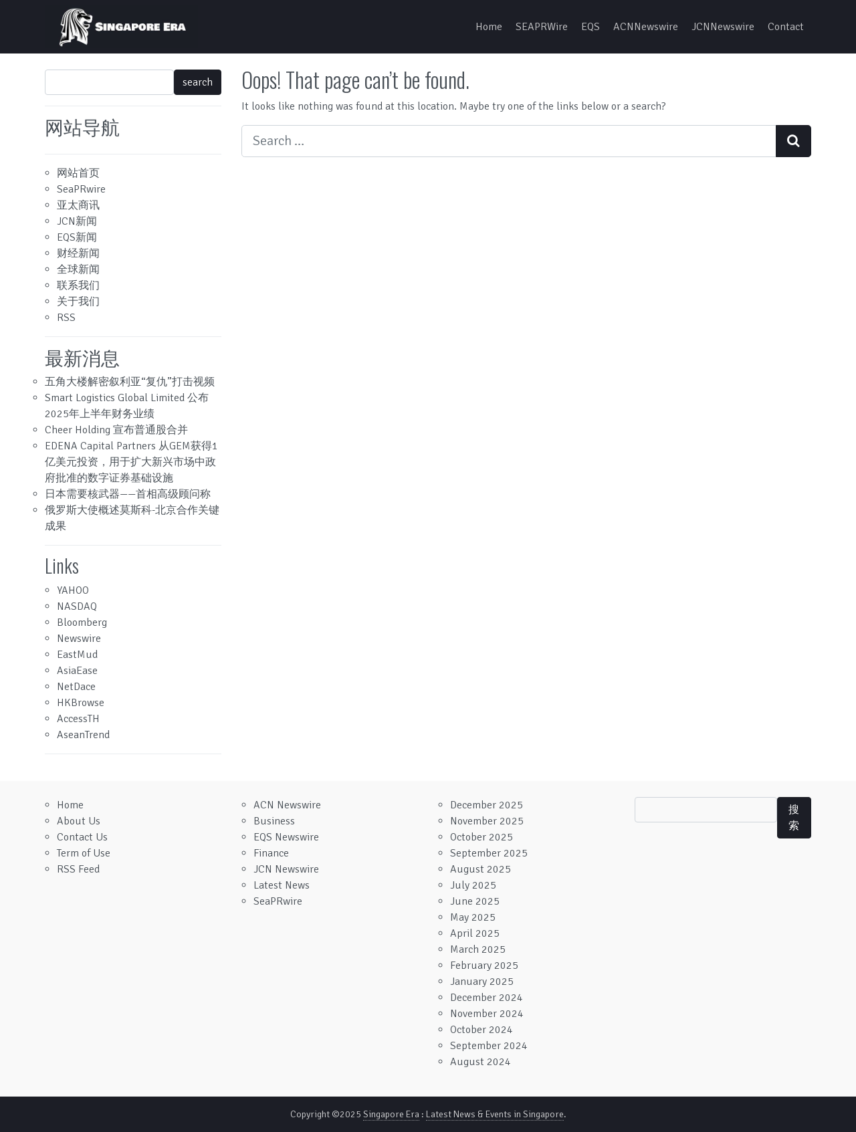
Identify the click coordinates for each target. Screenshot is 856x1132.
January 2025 (482, 981)
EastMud (77, 654)
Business (274, 821)
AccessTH (78, 718)
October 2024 (481, 1029)
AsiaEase (77, 670)
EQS (590, 26)
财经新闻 (78, 253)
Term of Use (83, 853)
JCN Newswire (286, 869)
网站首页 (78, 173)
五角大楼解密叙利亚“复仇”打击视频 (130, 381)
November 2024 (487, 1013)
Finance (271, 853)
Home (488, 26)
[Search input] (508, 141)
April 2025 (475, 933)
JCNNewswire (722, 26)
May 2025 (473, 917)
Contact (786, 26)
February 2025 (484, 965)
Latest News (281, 885)
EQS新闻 (77, 237)
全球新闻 (78, 269)
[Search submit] (793, 141)
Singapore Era (391, 1114)
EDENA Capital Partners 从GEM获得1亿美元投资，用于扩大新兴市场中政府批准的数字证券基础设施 (131, 462)
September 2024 (489, 1045)
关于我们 (78, 301)
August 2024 (480, 1061)
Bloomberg (82, 622)
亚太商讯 (78, 205)
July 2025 (473, 885)
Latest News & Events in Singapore (495, 1114)
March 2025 (478, 949)
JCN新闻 (77, 221)
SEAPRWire (542, 26)
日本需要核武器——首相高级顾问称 (128, 494)
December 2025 (486, 805)
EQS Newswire (286, 837)
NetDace (76, 686)
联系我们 (78, 285)
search (198, 82)
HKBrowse (80, 702)
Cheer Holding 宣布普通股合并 (116, 430)
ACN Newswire (287, 805)
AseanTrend (83, 735)
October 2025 (481, 837)
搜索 (793, 817)
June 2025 (475, 901)
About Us (78, 821)
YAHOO (73, 590)
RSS (66, 317)
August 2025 (480, 869)
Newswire (79, 638)
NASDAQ (77, 606)
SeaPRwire (81, 189)
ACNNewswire (645, 26)
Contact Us (82, 837)
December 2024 (486, 997)
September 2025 (489, 853)
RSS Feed (78, 869)
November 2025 (487, 821)
